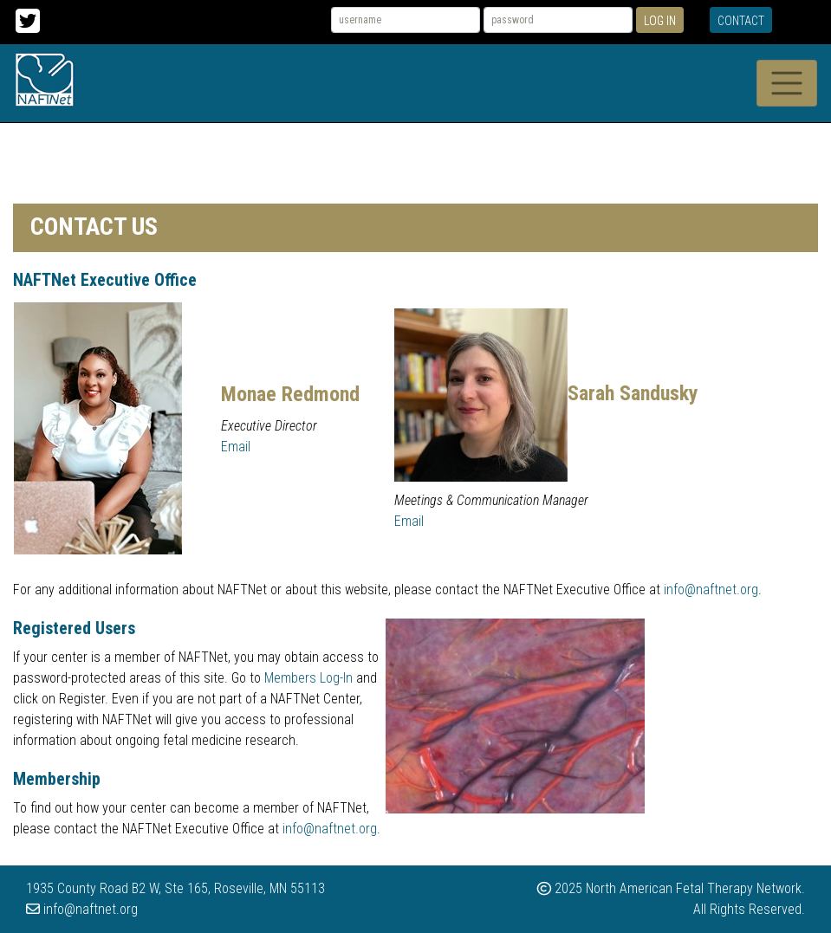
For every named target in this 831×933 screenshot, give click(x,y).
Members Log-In (308, 678)
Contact (740, 21)
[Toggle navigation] (786, 83)
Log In (660, 21)
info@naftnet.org (711, 589)
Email (235, 446)
